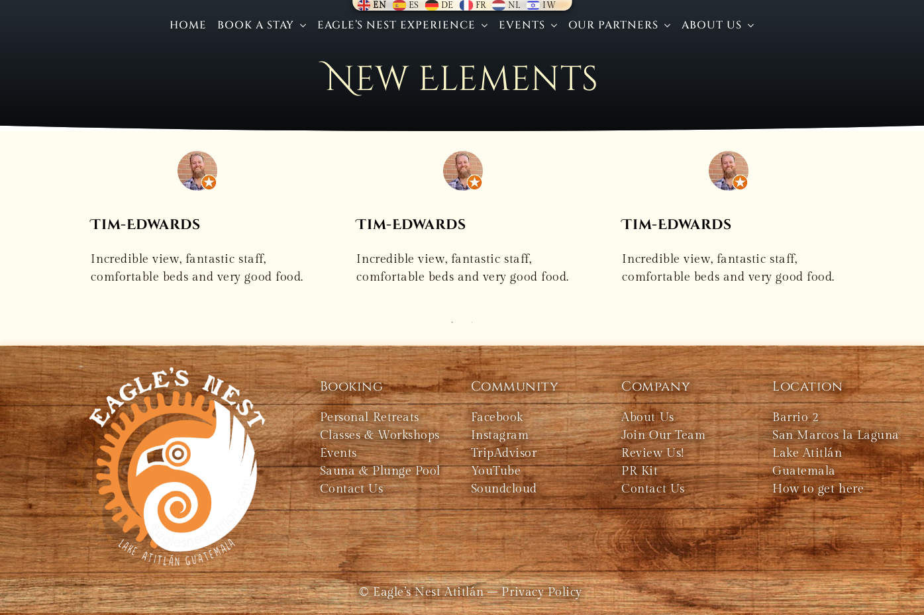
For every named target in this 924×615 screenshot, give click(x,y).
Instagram (500, 435)
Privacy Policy (541, 592)
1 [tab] (452, 322)
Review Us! (652, 453)
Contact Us (652, 489)
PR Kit (639, 471)
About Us (647, 417)
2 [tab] (472, 322)
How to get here (818, 489)
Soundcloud (504, 489)
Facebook (497, 417)
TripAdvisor (504, 453)
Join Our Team (663, 435)
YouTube (496, 471)
